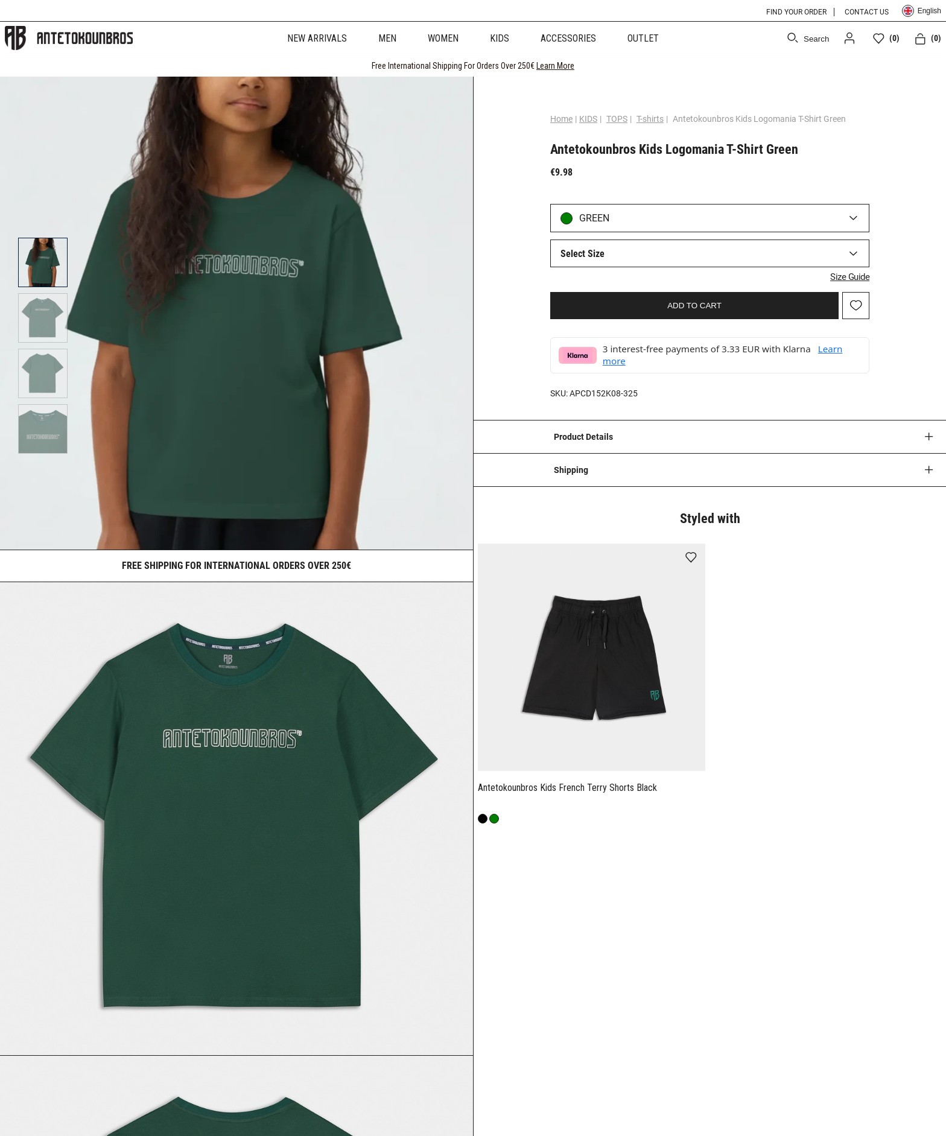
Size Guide (846, 275)
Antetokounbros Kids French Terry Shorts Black (567, 786)
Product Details (583, 436)
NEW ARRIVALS (317, 38)
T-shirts (653, 119)
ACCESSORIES (568, 38)
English (921, 11)
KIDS (499, 38)
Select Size (586, 253)
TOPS (620, 119)
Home (565, 119)
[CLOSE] (925, 66)
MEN (387, 38)
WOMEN (443, 38)
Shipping (571, 469)
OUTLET (643, 38)
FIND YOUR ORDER (796, 12)
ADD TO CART (694, 304)
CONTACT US (867, 12)
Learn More (555, 66)
